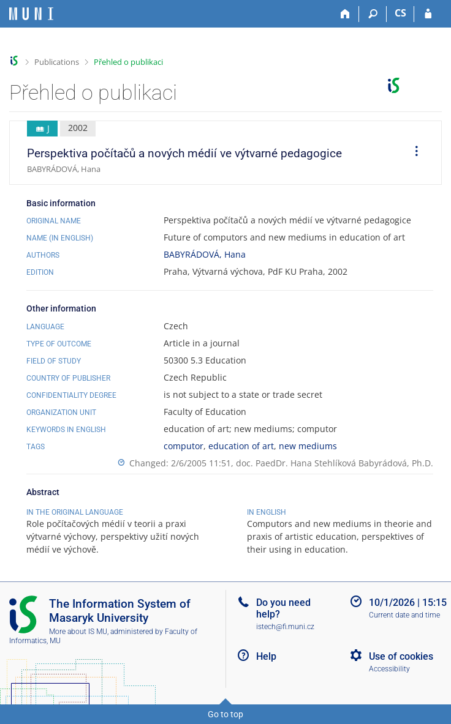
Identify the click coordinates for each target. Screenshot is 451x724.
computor (183, 446)
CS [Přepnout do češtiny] (400, 13)
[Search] (373, 14)
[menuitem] (412, 153)
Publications (56, 61)
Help (266, 656)
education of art (241, 446)
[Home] (345, 14)
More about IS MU (78, 631)
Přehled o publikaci (128, 61)
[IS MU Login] (428, 14)
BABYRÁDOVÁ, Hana (205, 254)
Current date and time (404, 615)
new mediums (308, 446)
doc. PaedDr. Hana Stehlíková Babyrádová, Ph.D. (334, 463)
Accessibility (389, 669)
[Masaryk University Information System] (31, 14)
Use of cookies (401, 656)
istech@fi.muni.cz (285, 626)
